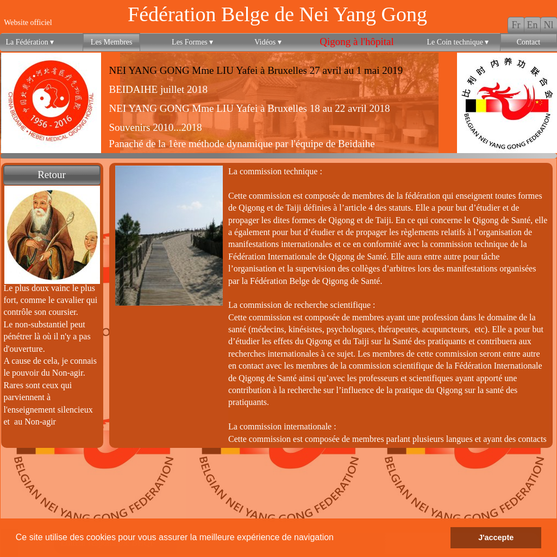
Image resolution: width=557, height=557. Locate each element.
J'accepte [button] (496, 537)
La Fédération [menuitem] (30, 42)
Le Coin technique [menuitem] (458, 42)
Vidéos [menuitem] (267, 42)
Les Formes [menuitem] (192, 42)
